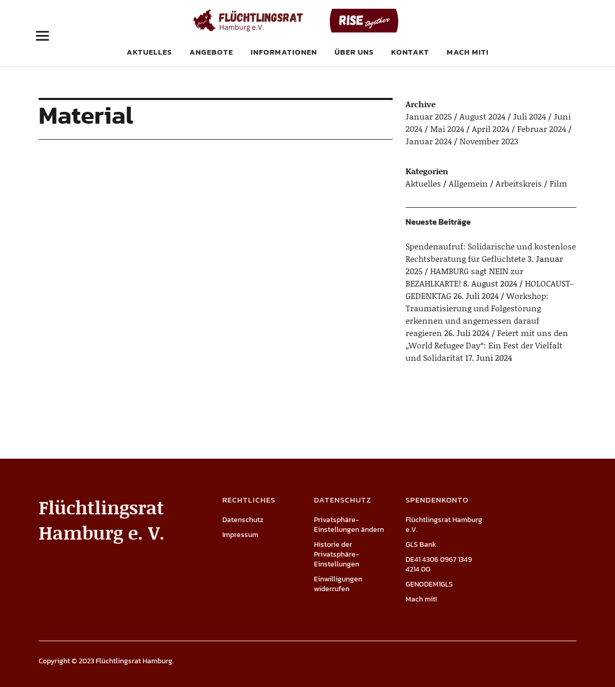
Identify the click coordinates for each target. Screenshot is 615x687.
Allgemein (468, 183)
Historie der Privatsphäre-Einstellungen (336, 554)
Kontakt (410, 52)
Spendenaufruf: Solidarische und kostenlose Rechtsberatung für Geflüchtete (491, 252)
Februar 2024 (541, 129)
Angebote (211, 52)
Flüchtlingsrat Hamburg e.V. (444, 524)
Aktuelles (149, 52)
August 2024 (482, 116)
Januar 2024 (429, 141)
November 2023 (489, 141)
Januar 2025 (429, 116)
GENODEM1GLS (429, 584)
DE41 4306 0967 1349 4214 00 (439, 564)
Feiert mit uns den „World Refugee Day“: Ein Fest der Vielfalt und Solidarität (487, 345)
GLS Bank (421, 544)
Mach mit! (467, 52)
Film (558, 183)
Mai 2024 (447, 129)
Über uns (354, 52)
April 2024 (490, 129)
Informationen (284, 52)
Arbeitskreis (519, 183)
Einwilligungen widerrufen (338, 584)
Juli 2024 (529, 116)
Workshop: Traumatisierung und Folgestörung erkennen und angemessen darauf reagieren (477, 314)
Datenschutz (242, 519)
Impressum (240, 534)
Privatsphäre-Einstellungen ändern (349, 524)
